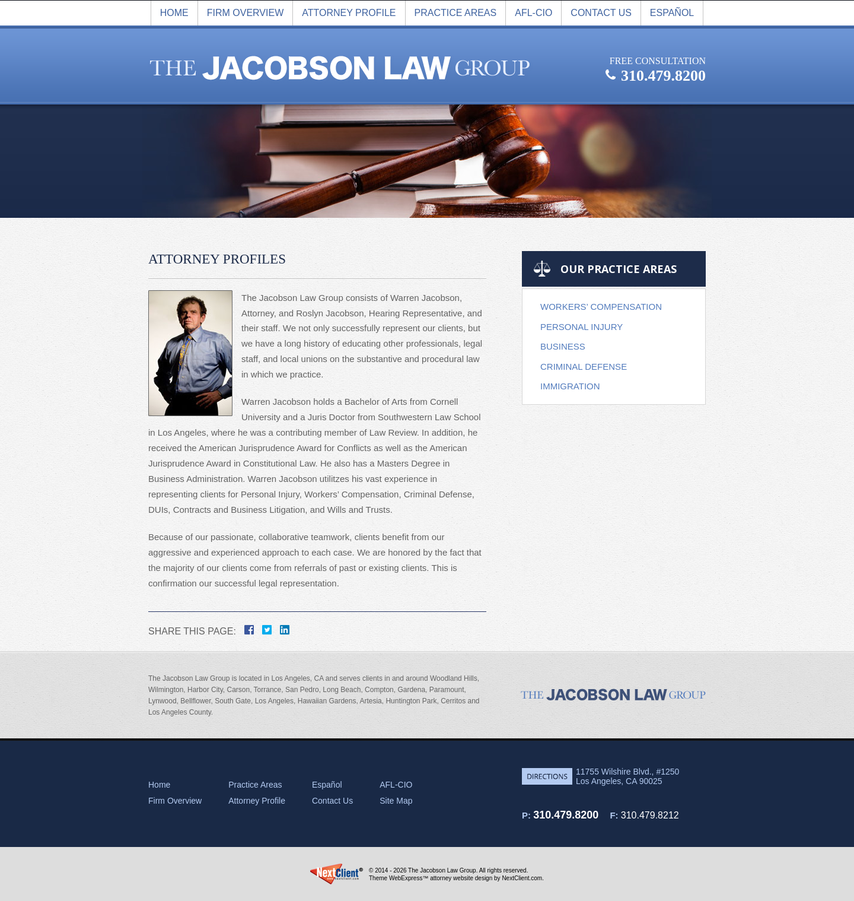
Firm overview (245, 13)
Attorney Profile (349, 13)
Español (672, 13)
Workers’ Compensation (601, 307)
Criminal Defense (583, 366)
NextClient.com (522, 878)
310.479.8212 (650, 815)
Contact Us (601, 13)
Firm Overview (175, 800)
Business (562, 346)
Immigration (570, 386)
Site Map (396, 800)
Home (174, 13)
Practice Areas (456, 13)
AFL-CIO (533, 13)
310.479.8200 (565, 815)
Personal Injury (581, 327)
